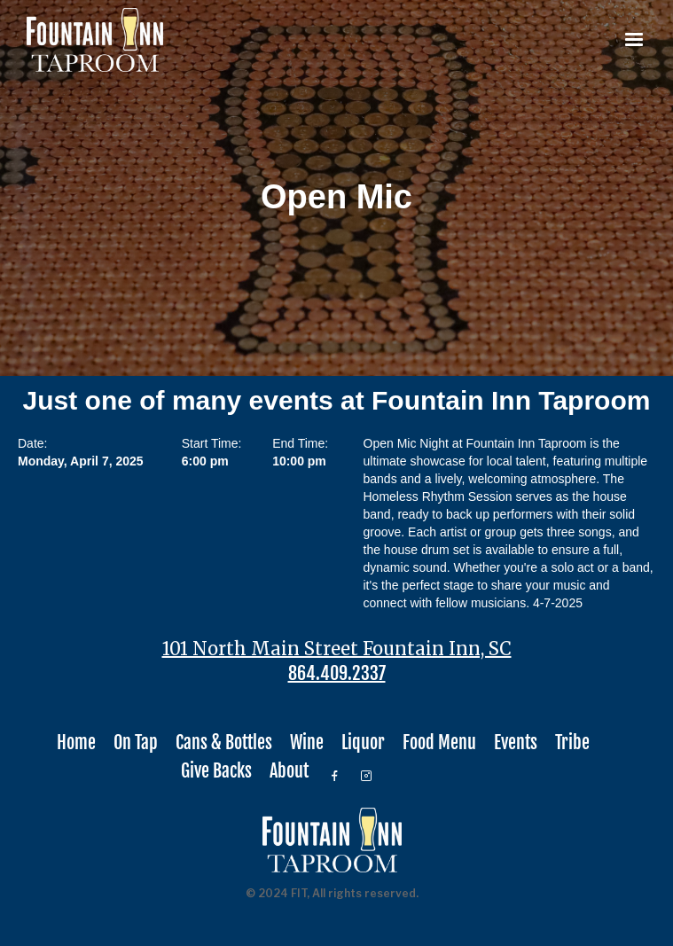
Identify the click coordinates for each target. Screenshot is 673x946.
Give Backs (216, 771)
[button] (634, 40)
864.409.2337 (337, 673)
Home (76, 743)
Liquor (363, 743)
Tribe (572, 743)
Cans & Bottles (224, 743)
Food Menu (439, 743)
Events (515, 743)
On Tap (135, 743)
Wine (307, 743)
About (289, 771)
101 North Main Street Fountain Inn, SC (337, 649)
